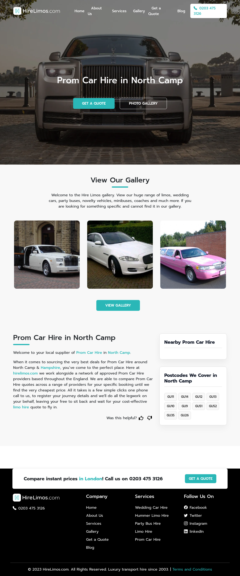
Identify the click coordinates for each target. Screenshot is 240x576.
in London (90, 478)
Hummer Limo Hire (152, 515)
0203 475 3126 (205, 11)
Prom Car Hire (89, 352)
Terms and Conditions (192, 569)
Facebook (195, 507)
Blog (181, 11)
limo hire (21, 407)
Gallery (139, 11)
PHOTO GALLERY (143, 103)
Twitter (193, 515)
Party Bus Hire (148, 523)
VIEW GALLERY (118, 305)
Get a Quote (154, 11)
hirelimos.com (25, 373)
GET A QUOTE (94, 103)
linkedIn (194, 531)
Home (79, 11)
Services (119, 11)
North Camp (119, 352)
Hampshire (50, 368)
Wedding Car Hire (151, 507)
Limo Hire (143, 531)
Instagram (195, 523)
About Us (95, 11)
